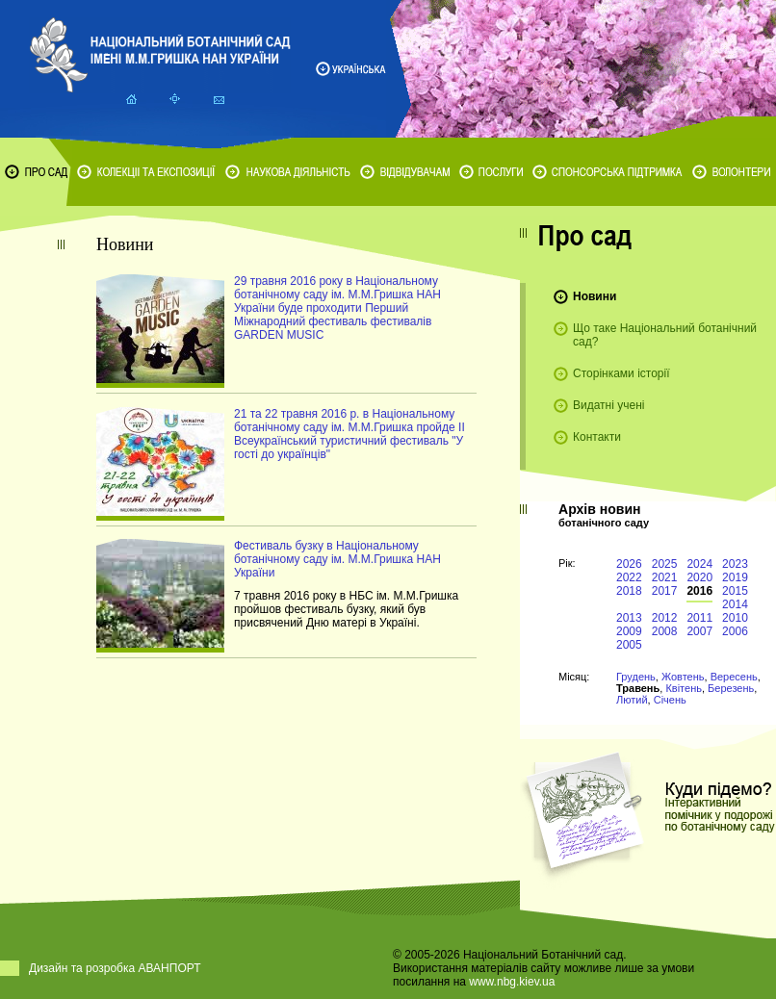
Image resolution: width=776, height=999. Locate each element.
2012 (665, 618)
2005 (629, 645)
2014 (735, 604)
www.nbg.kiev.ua (512, 981)
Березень (731, 688)
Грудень (636, 676)
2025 (665, 564)
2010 (735, 618)
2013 (629, 618)
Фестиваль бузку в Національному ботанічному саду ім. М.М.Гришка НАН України (337, 559)
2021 (665, 577)
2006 (735, 631)
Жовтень (683, 676)
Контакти (597, 437)
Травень (638, 688)
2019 (735, 577)
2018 (629, 591)
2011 (699, 618)
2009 (629, 631)
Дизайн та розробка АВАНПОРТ (115, 968)
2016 (699, 591)
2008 (665, 631)
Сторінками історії (621, 373)
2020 (699, 577)
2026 (629, 564)
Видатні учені (608, 405)
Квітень (683, 688)
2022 (629, 577)
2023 (735, 564)
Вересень (734, 676)
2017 (665, 591)
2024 (699, 564)
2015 (735, 591)
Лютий (632, 699)
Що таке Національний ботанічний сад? (665, 334)
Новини (594, 296)
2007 (699, 631)
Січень (670, 699)
